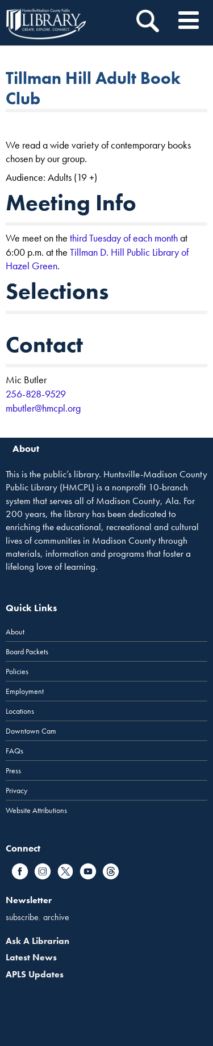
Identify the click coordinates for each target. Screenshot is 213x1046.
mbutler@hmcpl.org (43, 407)
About (15, 632)
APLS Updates (35, 974)
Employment (25, 691)
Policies (17, 671)
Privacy (16, 790)
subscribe (22, 917)
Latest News (31, 957)
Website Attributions (36, 810)
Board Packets (27, 651)
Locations (20, 711)
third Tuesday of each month (124, 237)
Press (13, 770)
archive (56, 917)
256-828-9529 (36, 393)
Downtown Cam (31, 731)
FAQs (14, 751)
